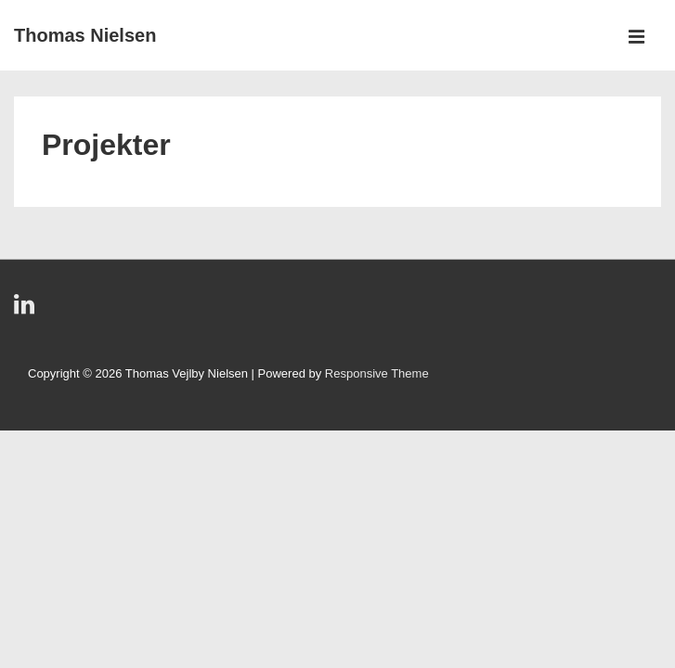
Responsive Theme (377, 373)
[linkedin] (26, 310)
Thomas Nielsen (85, 35)
